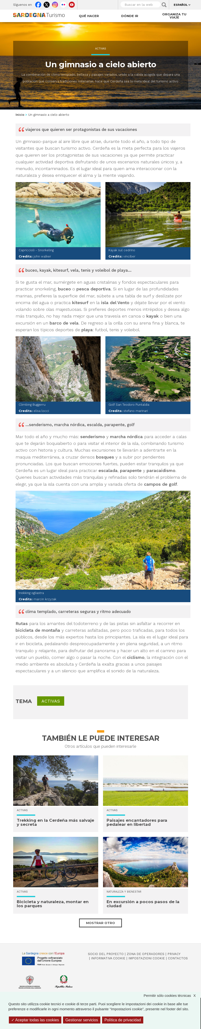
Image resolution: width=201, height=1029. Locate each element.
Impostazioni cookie (146, 958)
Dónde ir (129, 16)
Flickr (63, 3)
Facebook (38, 3)
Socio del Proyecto (106, 954)
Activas (100, 48)
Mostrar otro (100, 923)
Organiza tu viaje (174, 15)
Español (181, 4)
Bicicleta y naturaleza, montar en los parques (53, 903)
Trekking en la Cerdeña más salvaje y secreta (55, 822)
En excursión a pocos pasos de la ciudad (143, 903)
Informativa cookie (108, 958)
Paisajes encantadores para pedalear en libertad (137, 822)
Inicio (20, 114)
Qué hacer (89, 16)
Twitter (47, 3)
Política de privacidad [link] (122, 1020)
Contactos (178, 958)
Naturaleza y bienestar (124, 891)
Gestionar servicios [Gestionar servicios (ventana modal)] (81, 1020)
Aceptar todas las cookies (35, 1020)
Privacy (173, 954)
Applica (164, 5)
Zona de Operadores (145, 954)
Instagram (55, 3)
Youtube (72, 3)
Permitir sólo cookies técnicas (172, 995)
